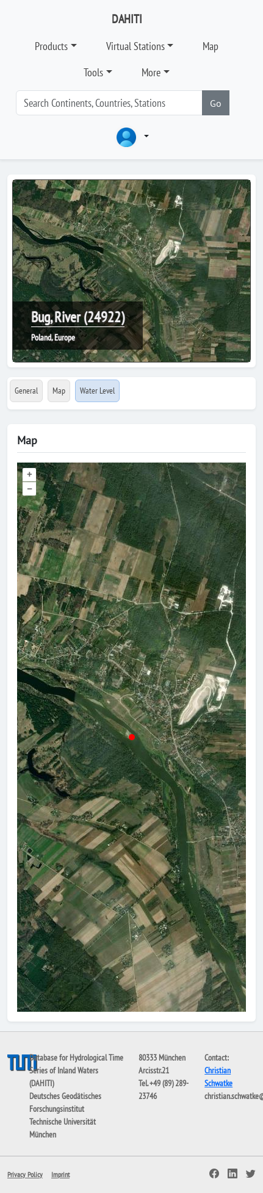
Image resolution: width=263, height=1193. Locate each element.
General (26, 390)
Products (51, 46)
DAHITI (127, 19)
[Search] (109, 102)
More (151, 72)
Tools (93, 72)
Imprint (60, 1174)
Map (210, 46)
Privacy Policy (25, 1174)
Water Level (97, 390)
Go (216, 103)
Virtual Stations (135, 46)
